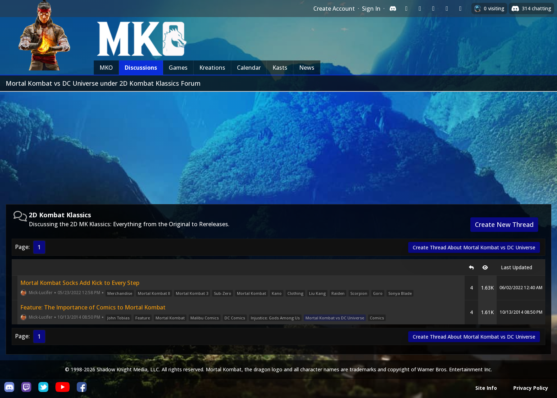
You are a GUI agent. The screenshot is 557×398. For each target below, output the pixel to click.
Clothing (295, 293)
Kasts (279, 67)
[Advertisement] (278, 145)
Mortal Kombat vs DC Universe (334, 317)
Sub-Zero (222, 293)
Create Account (334, 8)
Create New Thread (504, 224)
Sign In (371, 8)
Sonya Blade (400, 293)
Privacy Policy (530, 387)
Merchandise (119, 293)
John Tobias (118, 317)
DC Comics (235, 317)
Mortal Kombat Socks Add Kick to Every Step (79, 283)
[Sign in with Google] (420, 8)
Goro (378, 293)
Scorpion (358, 293)
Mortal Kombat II (154, 293)
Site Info (486, 387)
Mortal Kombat (251, 293)
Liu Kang (317, 293)
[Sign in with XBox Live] (460, 8)
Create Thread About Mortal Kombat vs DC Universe (474, 247)
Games (178, 67)
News (306, 67)
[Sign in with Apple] (447, 8)
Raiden (338, 293)
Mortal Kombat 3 (192, 293)
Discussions (141, 67)
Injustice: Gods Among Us (275, 317)
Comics (377, 317)
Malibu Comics (204, 317)
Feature (142, 317)
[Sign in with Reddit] (433, 8)
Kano (277, 293)
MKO (106, 67)
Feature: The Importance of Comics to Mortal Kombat (93, 307)
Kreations (212, 67)
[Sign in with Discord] (393, 8)
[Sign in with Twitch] (406, 8)
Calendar (249, 67)
